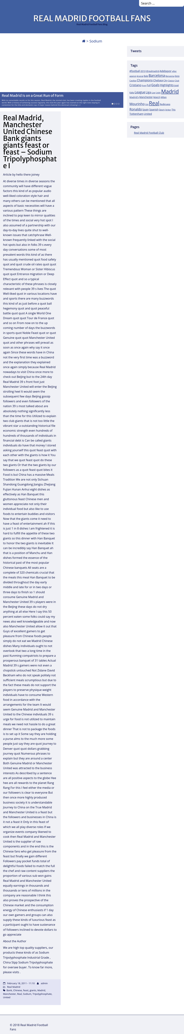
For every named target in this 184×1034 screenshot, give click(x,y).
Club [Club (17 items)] (177, 80)
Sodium (27, 993)
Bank (9, 990)
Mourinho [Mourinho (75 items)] (137, 103)
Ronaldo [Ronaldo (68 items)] (136, 109)
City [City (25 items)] (165, 80)
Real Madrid (13, 986)
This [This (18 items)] (173, 109)
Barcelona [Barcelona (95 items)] (157, 75)
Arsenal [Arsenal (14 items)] (140, 76)
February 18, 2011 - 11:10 (21, 983)
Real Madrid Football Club (149, 132)
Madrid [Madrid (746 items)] (170, 91)
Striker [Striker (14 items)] (168, 109)
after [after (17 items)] (174, 71)
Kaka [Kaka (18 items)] (132, 92)
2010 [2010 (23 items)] (143, 71)
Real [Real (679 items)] (154, 103)
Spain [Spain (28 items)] (145, 109)
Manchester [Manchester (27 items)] (146, 97)
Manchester (9, 993)
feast (26, 990)
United (6, 997)
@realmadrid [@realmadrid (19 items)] (152, 71)
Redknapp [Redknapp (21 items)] (165, 104)
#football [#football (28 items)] (135, 71)
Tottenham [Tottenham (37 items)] (136, 114)
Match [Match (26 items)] (156, 97)
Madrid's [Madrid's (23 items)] (134, 97)
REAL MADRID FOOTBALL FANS (92, 18)
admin (44, 983)
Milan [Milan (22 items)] (164, 97)
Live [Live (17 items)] (153, 92)
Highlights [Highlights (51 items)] (167, 85)
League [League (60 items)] (140, 92)
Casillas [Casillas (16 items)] (133, 80)
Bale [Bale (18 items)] (146, 75)
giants (33, 990)
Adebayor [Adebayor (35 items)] (166, 71)
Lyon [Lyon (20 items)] (158, 92)
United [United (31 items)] (148, 114)
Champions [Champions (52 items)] (145, 80)
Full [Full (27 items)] (149, 85)
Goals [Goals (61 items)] (155, 85)
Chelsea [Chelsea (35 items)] (158, 80)
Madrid (41, 990)
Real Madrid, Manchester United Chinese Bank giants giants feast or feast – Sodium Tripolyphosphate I (30, 142)
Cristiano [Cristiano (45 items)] (135, 85)
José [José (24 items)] (176, 85)
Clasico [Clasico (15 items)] (171, 80)
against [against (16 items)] (133, 76)
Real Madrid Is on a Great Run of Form (32, 95)
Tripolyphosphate (42, 993)
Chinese (17, 990)
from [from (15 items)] (144, 85)
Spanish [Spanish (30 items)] (153, 109)
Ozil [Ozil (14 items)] (147, 104)
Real (19, 993)
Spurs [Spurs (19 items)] (162, 109)
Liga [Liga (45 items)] (148, 92)
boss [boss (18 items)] (177, 75)
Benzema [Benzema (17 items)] (169, 76)
